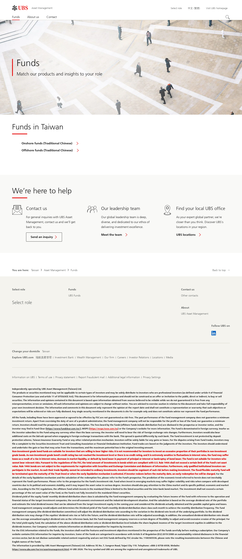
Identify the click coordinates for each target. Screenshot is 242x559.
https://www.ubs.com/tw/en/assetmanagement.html (40, 549)
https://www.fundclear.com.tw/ (63, 428)
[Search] (227, 17)
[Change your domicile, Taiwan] (46, 351)
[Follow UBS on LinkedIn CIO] (213, 333)
